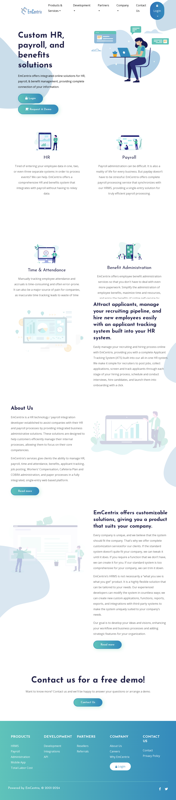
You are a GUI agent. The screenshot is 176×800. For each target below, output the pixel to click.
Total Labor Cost (22, 768)
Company (123, 5)
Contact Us (141, 8)
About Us (116, 746)
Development (81, 5)
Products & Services (55, 8)
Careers (115, 751)
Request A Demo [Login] (38, 109)
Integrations (52, 751)
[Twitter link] (166, 789)
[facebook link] (160, 789)
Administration (20, 757)
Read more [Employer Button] (25, 491)
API (46, 757)
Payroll (15, 751)
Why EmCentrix (119, 757)
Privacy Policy (151, 756)
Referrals (83, 751)
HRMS (15, 746)
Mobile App (18, 762)
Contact (148, 750)
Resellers (83, 746)
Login (157, 9)
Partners (103, 5)
